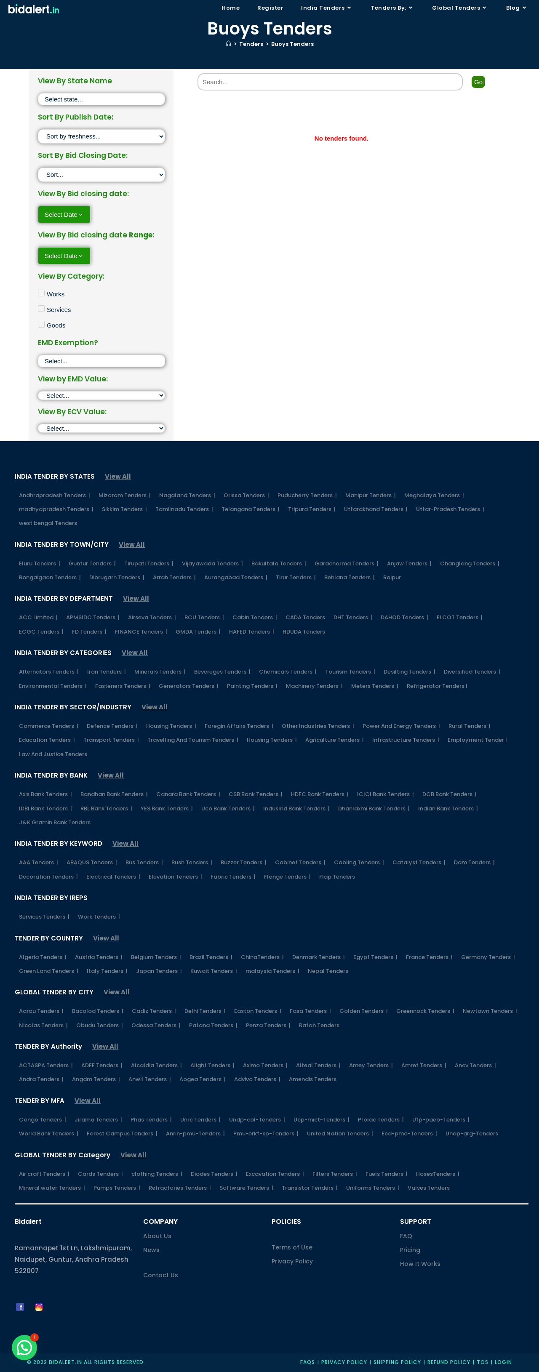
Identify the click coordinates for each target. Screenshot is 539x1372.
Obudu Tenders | (99, 1025)
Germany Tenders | (488, 957)
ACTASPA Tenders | (46, 1065)
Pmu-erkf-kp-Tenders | (266, 1134)
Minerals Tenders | (160, 672)
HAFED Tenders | (251, 632)
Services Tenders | (44, 917)
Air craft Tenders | (44, 1174)
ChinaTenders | (262, 957)
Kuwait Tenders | (213, 971)
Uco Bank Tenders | (228, 809)
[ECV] (101, 428)
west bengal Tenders (48, 523)
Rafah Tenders (319, 1025)
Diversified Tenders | (472, 672)
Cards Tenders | (100, 1174)
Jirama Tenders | (98, 1120)
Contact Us (160, 1275)
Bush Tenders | (191, 862)
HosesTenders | (437, 1174)
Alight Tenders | (212, 1065)
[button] (24, 1347)
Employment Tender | (477, 740)
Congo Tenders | (42, 1120)
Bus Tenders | (144, 862)
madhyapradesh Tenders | (56, 509)
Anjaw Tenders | (409, 563)
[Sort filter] (101, 136)
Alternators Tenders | (49, 672)
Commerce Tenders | (48, 726)
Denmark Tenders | (318, 957)
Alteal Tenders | (318, 1065)
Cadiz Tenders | (154, 1011)
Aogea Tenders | (202, 1079)
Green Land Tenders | (48, 971)
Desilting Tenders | (409, 672)
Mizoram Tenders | (125, 495)
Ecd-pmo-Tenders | (409, 1134)
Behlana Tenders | (349, 577)
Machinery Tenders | (314, 686)
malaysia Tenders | (272, 971)
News (151, 1250)
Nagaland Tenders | (187, 495)
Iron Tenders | (106, 672)
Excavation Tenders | (275, 1174)
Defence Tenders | (112, 726)
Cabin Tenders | (254, 617)
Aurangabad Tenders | (235, 577)
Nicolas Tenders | (43, 1025)
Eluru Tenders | (39, 563)
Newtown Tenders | (490, 1011)
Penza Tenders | (268, 1025)
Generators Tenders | (189, 686)
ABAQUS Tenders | (92, 862)
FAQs (307, 1362)
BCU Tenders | (204, 617)
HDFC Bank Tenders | (320, 794)
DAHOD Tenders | (404, 617)
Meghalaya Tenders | (434, 495)
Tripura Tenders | (312, 509)
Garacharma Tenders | (347, 563)
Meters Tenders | (374, 686)
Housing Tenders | (171, 726)
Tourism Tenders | (350, 672)
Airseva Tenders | (152, 617)
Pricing (410, 1250)
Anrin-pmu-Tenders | (195, 1134)
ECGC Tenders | (41, 632)
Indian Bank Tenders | (448, 809)
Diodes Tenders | (214, 1174)
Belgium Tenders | (156, 957)
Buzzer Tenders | (244, 862)
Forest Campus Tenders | (122, 1134)
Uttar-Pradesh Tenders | (450, 509)
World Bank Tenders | (48, 1134)
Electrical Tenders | (113, 877)
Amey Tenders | (371, 1065)
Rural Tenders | (469, 726)
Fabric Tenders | (233, 877)
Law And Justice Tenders (53, 754)
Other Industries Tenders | (318, 726)
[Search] (330, 82)
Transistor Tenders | (310, 1188)
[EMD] (101, 395)
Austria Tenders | (99, 957)
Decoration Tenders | (48, 877)
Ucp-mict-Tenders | (322, 1120)
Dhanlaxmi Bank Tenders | (374, 809)
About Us (157, 1236)
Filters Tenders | (334, 1174)
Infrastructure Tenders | (405, 740)
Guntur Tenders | (92, 563)
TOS (482, 1362)
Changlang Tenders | (469, 563)
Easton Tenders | (257, 1011)
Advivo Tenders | (257, 1079)
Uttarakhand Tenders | (376, 509)
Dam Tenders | (474, 862)
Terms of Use (292, 1247)
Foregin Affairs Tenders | (239, 726)
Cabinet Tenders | (300, 862)
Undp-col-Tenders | (257, 1120)
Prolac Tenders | (381, 1120)
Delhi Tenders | (205, 1011)
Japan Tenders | (159, 971)
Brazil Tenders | (210, 957)
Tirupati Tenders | (148, 563)
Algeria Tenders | (43, 957)
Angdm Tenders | (96, 1079)
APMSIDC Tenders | (93, 617)
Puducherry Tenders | (307, 495)
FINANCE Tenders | (141, 632)
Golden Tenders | (363, 1011)
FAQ (406, 1236)
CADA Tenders (305, 617)
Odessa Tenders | (156, 1025)
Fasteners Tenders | (122, 686)
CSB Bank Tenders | (256, 794)
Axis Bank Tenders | (45, 794)
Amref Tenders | (423, 1065)
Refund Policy (448, 1362)
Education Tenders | (47, 740)
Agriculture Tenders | (334, 740)
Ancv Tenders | (475, 1065)
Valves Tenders (429, 1188)
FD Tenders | (89, 632)
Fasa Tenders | (310, 1011)
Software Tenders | (246, 1188)
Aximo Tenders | (265, 1065)
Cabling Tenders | (359, 862)
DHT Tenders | (353, 617)
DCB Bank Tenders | (449, 794)
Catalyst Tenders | (419, 862)
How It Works (420, 1264)
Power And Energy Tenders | (401, 726)
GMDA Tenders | (198, 632)
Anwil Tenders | (149, 1079)
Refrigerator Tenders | (437, 686)
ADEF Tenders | (102, 1065)
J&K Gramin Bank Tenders (55, 822)
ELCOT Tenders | (460, 617)
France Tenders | (429, 957)
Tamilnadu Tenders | (184, 509)
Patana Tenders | (213, 1025)
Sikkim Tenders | (124, 509)
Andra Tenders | (41, 1079)
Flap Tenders (337, 877)
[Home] (228, 44)
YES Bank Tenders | (167, 809)
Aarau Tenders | (41, 1011)
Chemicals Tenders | (288, 672)
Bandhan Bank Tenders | (114, 794)
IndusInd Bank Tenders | (296, 809)
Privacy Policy (292, 1261)
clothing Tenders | (156, 1174)
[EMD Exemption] (101, 361)
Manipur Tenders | (370, 495)
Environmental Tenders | (53, 686)
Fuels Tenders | (387, 1174)
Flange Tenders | (287, 877)
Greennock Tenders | (425, 1011)
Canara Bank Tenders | (188, 794)
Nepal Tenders (328, 971)
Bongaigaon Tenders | (50, 577)
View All (118, 476)
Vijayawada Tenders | (212, 563)
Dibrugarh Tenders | (116, 577)
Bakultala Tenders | (278, 563)
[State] (101, 99)
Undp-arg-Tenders (472, 1134)
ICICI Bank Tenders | (385, 794)
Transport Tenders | (111, 740)
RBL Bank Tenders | (106, 809)
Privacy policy (344, 1362)
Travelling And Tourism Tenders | (192, 740)
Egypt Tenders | (375, 957)
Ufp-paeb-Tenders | (441, 1120)
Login (503, 1362)
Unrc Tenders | (200, 1120)
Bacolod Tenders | (97, 1011)
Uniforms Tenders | (372, 1188)
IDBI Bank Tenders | (45, 809)
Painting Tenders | (252, 686)
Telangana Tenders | (250, 509)
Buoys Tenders (292, 44)
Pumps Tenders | (116, 1188)
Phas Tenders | (151, 1120)
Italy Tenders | (107, 971)
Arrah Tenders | (174, 577)
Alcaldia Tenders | (156, 1065)
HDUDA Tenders (304, 632)
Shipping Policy (397, 1362)
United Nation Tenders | (340, 1134)
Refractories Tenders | (180, 1188)
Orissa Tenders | (246, 495)
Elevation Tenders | (175, 877)
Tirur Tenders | (296, 577)
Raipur (392, 577)
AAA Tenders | (38, 862)
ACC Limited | (38, 617)
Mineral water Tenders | (52, 1188)
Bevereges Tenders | (222, 672)
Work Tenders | (99, 917)
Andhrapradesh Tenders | (54, 495)
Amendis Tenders (312, 1079)
